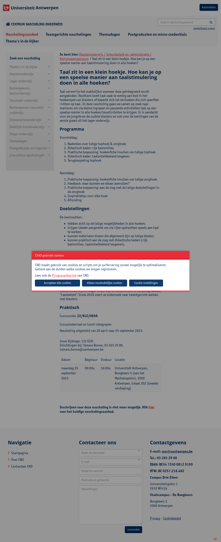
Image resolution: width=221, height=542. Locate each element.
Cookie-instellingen (146, 283)
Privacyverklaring (64, 275)
